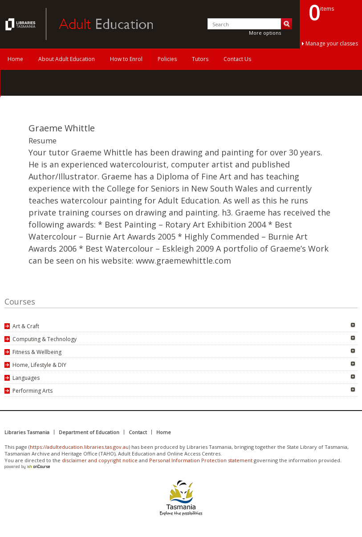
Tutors (200, 59)
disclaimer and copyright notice (100, 460)
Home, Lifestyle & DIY (39, 365)
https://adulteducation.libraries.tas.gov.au (79, 446)
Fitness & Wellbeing (36, 352)
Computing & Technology (44, 339)
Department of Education (89, 432)
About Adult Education (66, 59)
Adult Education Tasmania (21, 24)
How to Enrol (126, 59)
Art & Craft (25, 326)
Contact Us (237, 59)
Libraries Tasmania (26, 432)
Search (286, 23)
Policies (167, 59)
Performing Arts (32, 391)
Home (15, 59)
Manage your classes (331, 43)
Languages (26, 378)
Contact (138, 432)
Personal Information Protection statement (200, 460)
